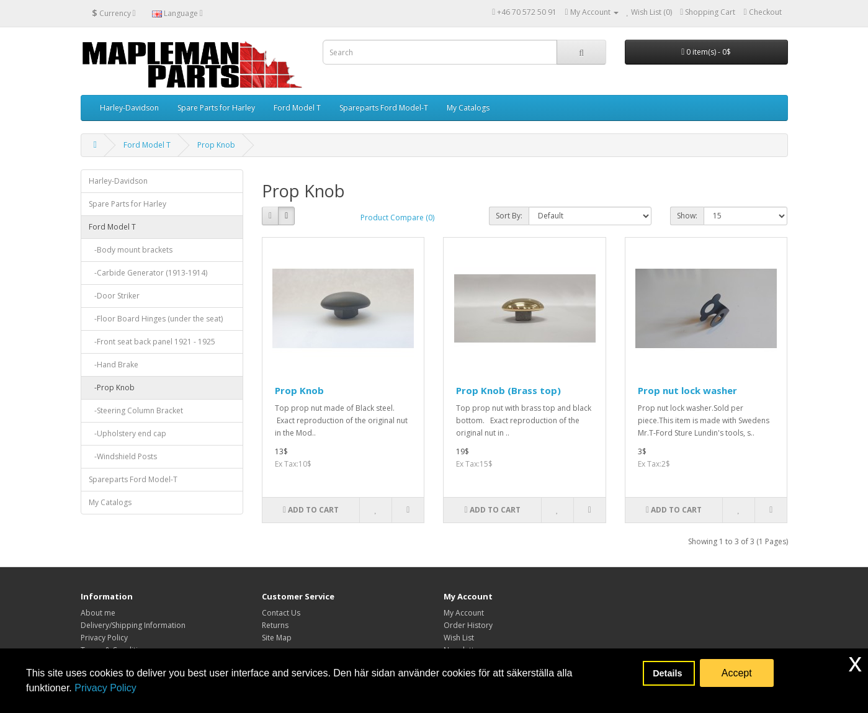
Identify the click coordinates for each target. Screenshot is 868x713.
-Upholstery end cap (127, 433)
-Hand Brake (113, 364)
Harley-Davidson (129, 107)
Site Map (277, 637)
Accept (737, 673)
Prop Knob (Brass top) (508, 390)
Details (668, 673)
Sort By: (509, 215)
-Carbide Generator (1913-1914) (148, 272)
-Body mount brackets (130, 249)
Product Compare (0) (397, 217)
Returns (275, 625)
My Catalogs (468, 107)
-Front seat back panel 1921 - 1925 (152, 341)
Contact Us (281, 613)
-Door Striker (114, 295)
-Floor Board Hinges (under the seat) (156, 318)
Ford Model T (297, 107)
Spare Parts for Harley (216, 107)
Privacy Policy (105, 688)
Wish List (459, 637)
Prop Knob (216, 145)
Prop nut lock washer (687, 390)
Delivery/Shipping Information (133, 625)
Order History (468, 625)
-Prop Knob (112, 387)
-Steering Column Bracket (136, 410)
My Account (464, 613)
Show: (687, 215)
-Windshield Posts (123, 456)
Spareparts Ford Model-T (383, 107)
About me (98, 613)
